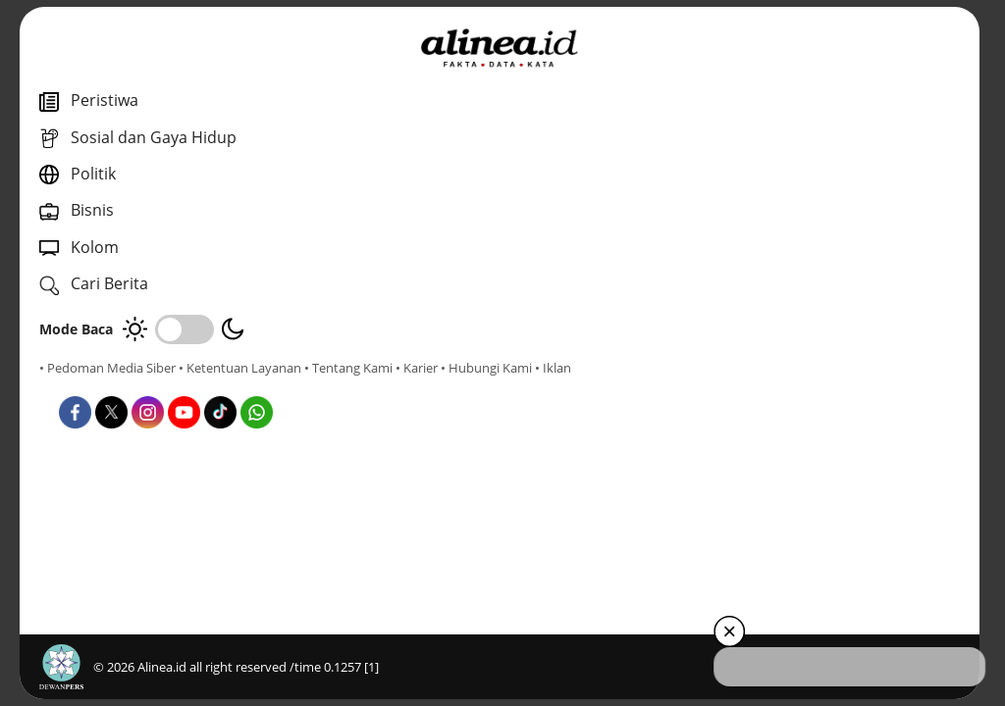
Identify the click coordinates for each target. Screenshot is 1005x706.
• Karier (152, 385)
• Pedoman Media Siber (107, 368)
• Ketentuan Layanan (240, 368)
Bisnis (502, 439)
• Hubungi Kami (221, 385)
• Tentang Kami (83, 385)
